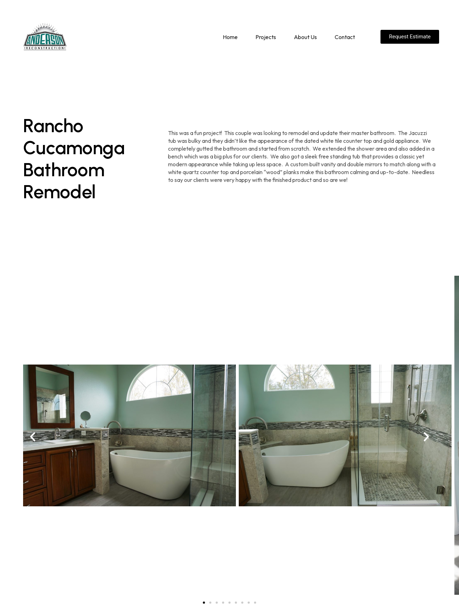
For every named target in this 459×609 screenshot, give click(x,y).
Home (230, 37)
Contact (345, 37)
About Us (305, 37)
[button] (33, 437)
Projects (265, 37)
